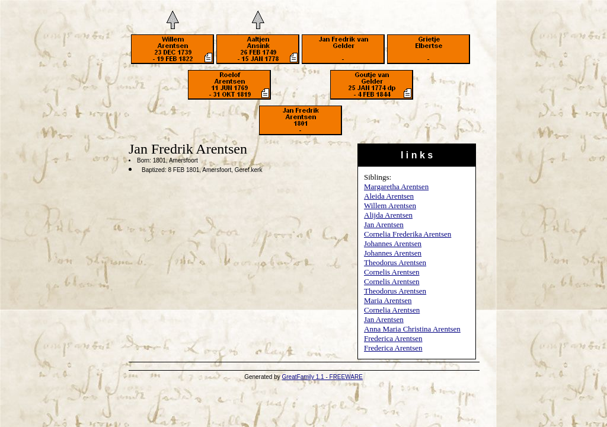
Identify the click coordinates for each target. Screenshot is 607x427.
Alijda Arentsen (388, 215)
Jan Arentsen (384, 224)
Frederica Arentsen (393, 338)
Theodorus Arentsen (395, 262)
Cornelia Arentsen (392, 309)
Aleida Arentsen (389, 196)
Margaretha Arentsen (396, 186)
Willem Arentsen (390, 205)
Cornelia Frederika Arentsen (407, 234)
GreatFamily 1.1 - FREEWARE (322, 377)
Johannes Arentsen (392, 243)
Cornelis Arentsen (392, 271)
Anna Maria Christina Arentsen (412, 328)
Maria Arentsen (388, 300)
